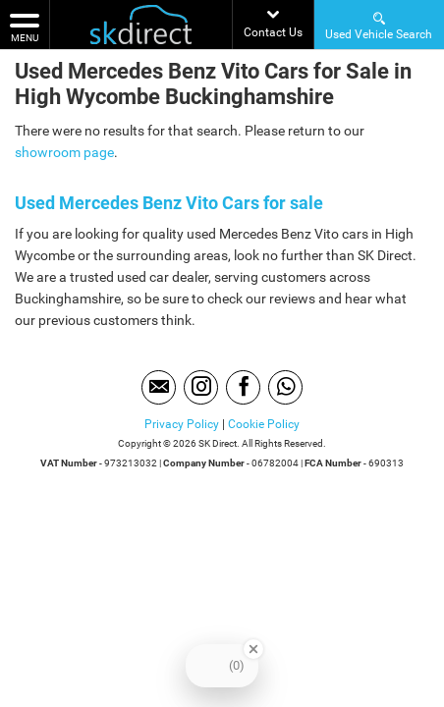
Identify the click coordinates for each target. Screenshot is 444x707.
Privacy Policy (181, 424)
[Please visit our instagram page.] (201, 387)
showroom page (64, 152)
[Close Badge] (253, 649)
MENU (24, 26)
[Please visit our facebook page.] (243, 387)
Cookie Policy (264, 424)
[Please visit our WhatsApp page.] (285, 387)
